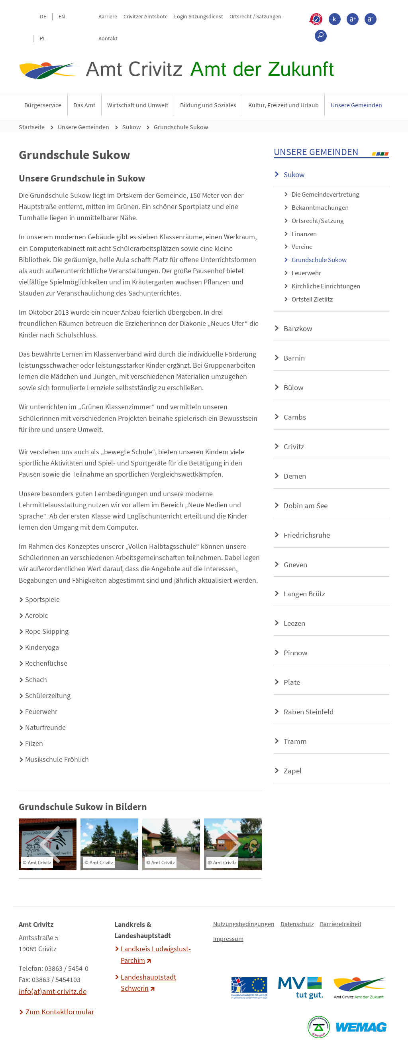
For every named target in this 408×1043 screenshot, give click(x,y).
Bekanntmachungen (320, 207)
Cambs (295, 417)
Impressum (228, 938)
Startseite (32, 127)
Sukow (131, 127)
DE (43, 16)
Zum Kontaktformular (60, 1011)
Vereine (302, 246)
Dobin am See (306, 505)
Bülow (294, 387)
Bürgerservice (42, 105)
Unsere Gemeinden (356, 105)
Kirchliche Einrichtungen (326, 286)
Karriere (107, 16)
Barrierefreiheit (340, 924)
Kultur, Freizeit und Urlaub (283, 105)
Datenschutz (297, 924)
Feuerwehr (306, 272)
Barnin (294, 358)
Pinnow (296, 652)
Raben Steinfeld (309, 711)
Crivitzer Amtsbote (146, 16)
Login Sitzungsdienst (198, 16)
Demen (295, 476)
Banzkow (298, 328)
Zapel (293, 770)
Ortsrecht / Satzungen (255, 16)
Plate (292, 682)
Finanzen (304, 233)
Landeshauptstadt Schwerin (148, 983)
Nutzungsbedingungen (244, 924)
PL (43, 38)
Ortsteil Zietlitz (312, 299)
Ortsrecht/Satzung (318, 220)
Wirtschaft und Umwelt (137, 105)
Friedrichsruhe (307, 535)
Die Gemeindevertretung (325, 194)
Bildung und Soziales (208, 105)
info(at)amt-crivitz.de (52, 991)
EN (62, 16)
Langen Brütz (304, 593)
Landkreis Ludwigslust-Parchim (156, 954)
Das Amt (84, 105)
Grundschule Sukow (181, 127)
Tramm (295, 741)
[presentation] (49, 844)
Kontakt (108, 38)
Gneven (295, 564)
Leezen (294, 623)
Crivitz (294, 446)
